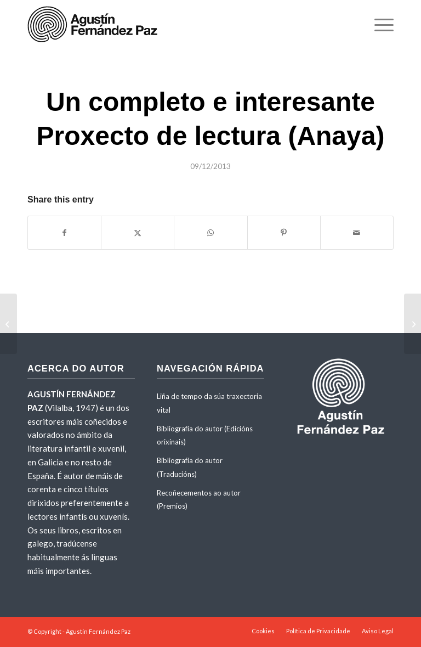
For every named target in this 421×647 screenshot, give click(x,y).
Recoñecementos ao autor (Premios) (199, 499)
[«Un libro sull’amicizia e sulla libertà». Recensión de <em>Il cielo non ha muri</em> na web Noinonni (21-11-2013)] (8, 324)
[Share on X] (137, 232)
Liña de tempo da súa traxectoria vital (209, 403)
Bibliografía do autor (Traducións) (190, 467)
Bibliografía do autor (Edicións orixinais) (205, 435)
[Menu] (378, 24)
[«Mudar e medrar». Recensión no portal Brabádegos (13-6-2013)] (412, 324)
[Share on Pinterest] (284, 232)
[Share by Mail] (357, 232)
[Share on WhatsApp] (210, 232)
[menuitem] (378, 24)
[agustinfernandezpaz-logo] (94, 24)
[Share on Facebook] (64, 232)
